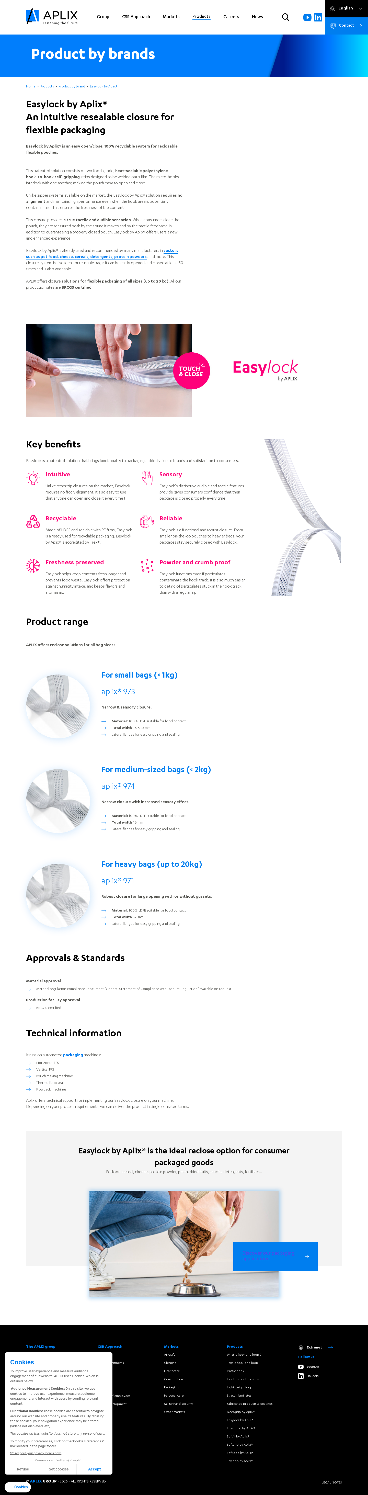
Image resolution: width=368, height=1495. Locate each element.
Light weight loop (239, 1387)
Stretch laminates (239, 1396)
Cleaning (170, 1363)
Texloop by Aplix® (239, 1461)
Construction (173, 1379)
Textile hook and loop (242, 1363)
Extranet (315, 1347)
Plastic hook (235, 1371)
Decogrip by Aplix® (241, 1412)
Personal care (173, 1396)
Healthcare (172, 1371)
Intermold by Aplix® (241, 1428)
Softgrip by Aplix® (239, 1445)
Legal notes (332, 1483)
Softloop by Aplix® (240, 1453)
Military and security (178, 1404)
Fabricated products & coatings (250, 1404)
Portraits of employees (114, 1396)
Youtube (308, 1366)
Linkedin (308, 1376)
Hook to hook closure (243, 1379)
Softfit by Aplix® (238, 1436)
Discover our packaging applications (268, 1256)
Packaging (171, 1387)
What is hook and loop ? (244, 1355)
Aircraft (169, 1355)
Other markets (174, 1412)
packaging (73, 1079)
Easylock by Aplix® (240, 1420)
